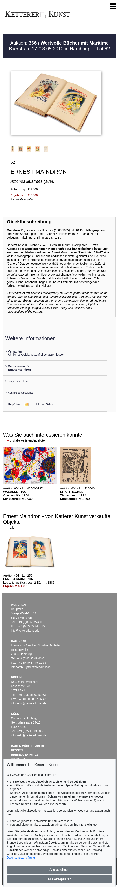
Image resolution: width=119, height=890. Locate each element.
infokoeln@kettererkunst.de (28, 735)
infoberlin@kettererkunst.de (28, 703)
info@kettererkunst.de (25, 630)
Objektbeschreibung (29, 221)
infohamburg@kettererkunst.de (31, 667)
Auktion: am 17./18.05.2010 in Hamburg (59, 45)
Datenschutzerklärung (21, 857)
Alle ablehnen (59, 870)
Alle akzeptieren (59, 879)
